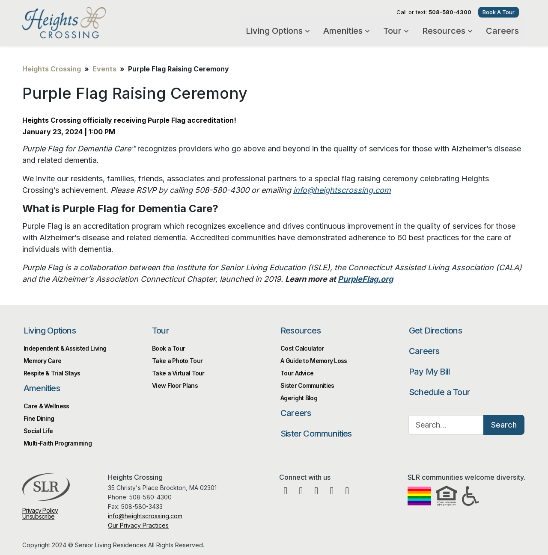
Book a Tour (168, 348)
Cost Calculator (302, 348)
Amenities (346, 31)
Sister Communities (307, 385)
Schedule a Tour (439, 392)
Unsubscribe (38, 516)
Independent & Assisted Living (65, 348)
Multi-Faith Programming (58, 443)
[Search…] (446, 425)
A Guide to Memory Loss (313, 360)
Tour (395, 31)
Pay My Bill (429, 371)
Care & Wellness (46, 406)
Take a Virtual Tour (178, 373)
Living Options (278, 31)
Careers (502, 31)
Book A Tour (498, 12)
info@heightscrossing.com (145, 516)
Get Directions (435, 330)
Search (504, 424)
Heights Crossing (89, 22)
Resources (447, 31)
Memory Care (42, 360)
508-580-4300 (450, 12)
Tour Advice (296, 373)
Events (104, 69)
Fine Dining (39, 418)
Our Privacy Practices (138, 525)
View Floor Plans (175, 385)
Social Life (38, 430)
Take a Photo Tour (177, 360)
